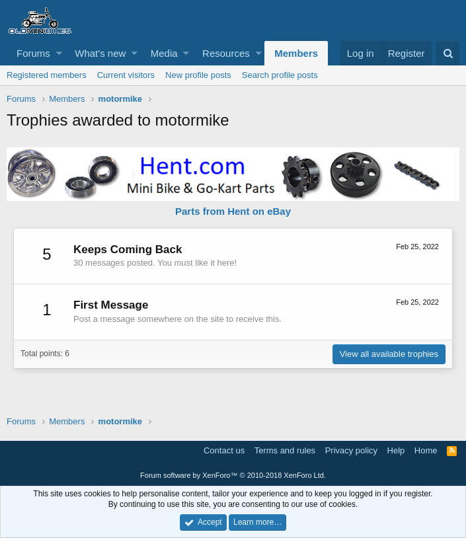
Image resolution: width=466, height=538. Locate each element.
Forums (33, 53)
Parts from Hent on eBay (233, 211)
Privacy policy (351, 450)
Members (296, 53)
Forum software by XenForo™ (233, 475)
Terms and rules (284, 450)
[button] (59, 53)
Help (396, 450)
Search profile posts (280, 75)
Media (164, 53)
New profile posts (198, 75)
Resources (226, 53)
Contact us (224, 450)
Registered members (47, 75)
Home (426, 450)
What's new (100, 53)
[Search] (447, 53)
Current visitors (126, 75)
